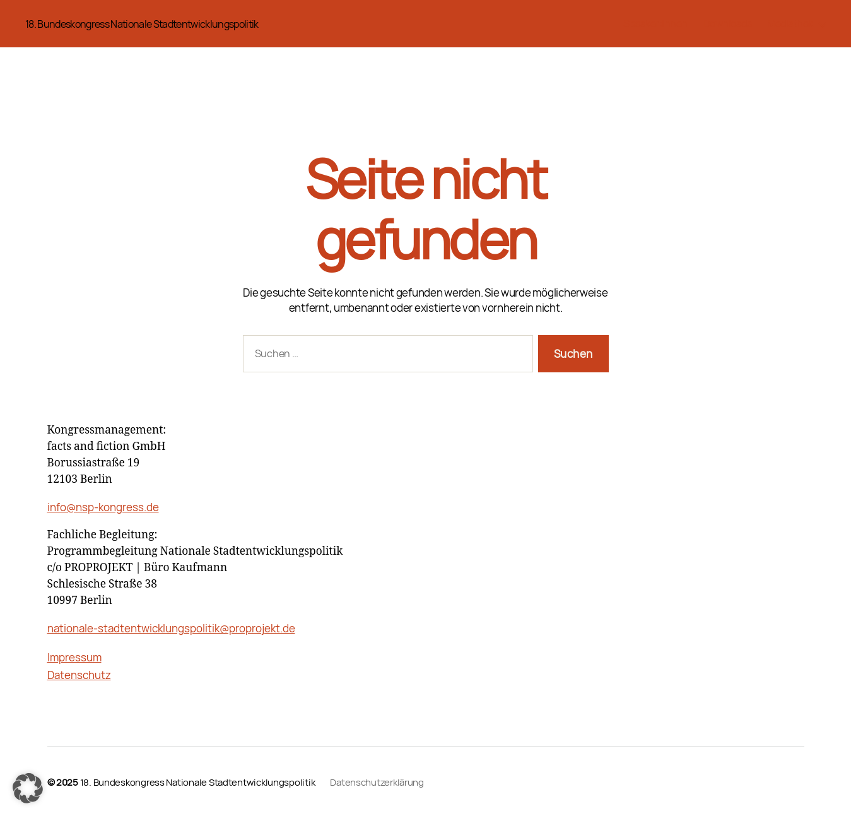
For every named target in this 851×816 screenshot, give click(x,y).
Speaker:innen (655, 24)
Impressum (74, 657)
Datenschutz (79, 675)
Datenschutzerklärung (377, 782)
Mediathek (790, 24)
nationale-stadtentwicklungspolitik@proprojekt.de (171, 628)
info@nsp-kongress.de (103, 507)
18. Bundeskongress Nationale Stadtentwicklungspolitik (142, 24)
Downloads (727, 24)
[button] (28, 788)
